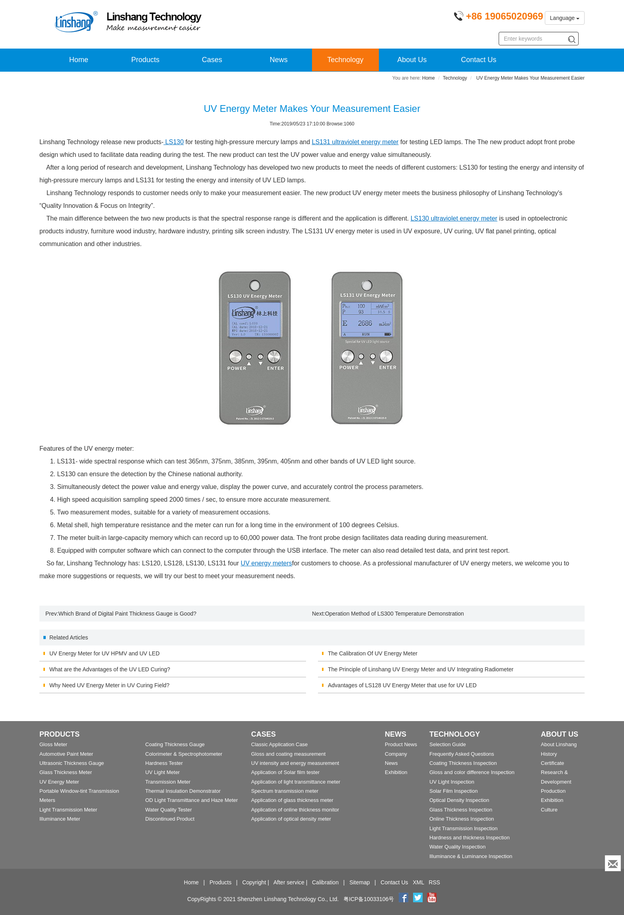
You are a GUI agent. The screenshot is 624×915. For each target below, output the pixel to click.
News (279, 60)
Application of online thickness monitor (295, 810)
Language (564, 18)
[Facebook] (403, 899)
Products (145, 60)
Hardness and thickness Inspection (469, 838)
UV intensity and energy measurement (295, 763)
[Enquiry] (613, 863)
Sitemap (359, 882)
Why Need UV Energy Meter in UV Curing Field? (109, 685)
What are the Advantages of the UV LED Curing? (109, 669)
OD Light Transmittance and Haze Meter (191, 800)
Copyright (254, 882)
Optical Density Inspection (459, 800)
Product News (401, 744)
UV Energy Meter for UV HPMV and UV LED (104, 653)
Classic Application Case (279, 744)
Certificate (552, 763)
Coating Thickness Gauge (175, 744)
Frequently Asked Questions (461, 754)
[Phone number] (498, 17)
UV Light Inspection (451, 782)
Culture (549, 810)
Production (553, 791)
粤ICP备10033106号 (368, 899)
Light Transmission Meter (68, 810)
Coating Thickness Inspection (463, 763)
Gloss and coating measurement (288, 754)
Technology (345, 60)
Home (78, 60)
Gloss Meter (53, 744)
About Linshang (559, 744)
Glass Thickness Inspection (460, 810)
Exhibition (396, 772)
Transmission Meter (168, 782)
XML (418, 882)
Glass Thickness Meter (65, 772)
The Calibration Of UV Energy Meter (372, 653)
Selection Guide (447, 744)
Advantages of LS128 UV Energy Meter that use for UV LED (402, 685)
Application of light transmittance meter (295, 782)
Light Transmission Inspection (463, 828)
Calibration (325, 882)
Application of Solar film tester (285, 772)
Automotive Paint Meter (66, 754)
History (549, 754)
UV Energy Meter (59, 782)
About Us (412, 60)
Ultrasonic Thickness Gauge (71, 763)
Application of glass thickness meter (292, 800)
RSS (434, 882)
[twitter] (418, 899)
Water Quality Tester (168, 810)
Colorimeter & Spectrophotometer (183, 754)
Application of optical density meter (291, 819)
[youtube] (432, 899)
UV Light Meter (162, 772)
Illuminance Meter (59, 819)
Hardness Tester (164, 763)
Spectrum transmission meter (284, 791)
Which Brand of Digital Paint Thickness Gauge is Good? (127, 613)
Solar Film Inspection (453, 791)
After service (288, 882)
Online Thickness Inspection (461, 819)
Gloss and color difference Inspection (472, 772)
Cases (212, 60)
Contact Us (478, 60)
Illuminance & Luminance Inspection (470, 856)
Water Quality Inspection (457, 847)
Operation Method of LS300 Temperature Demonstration (394, 613)
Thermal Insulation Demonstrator (182, 791)
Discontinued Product (170, 819)
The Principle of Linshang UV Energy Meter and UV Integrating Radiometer (420, 669)
